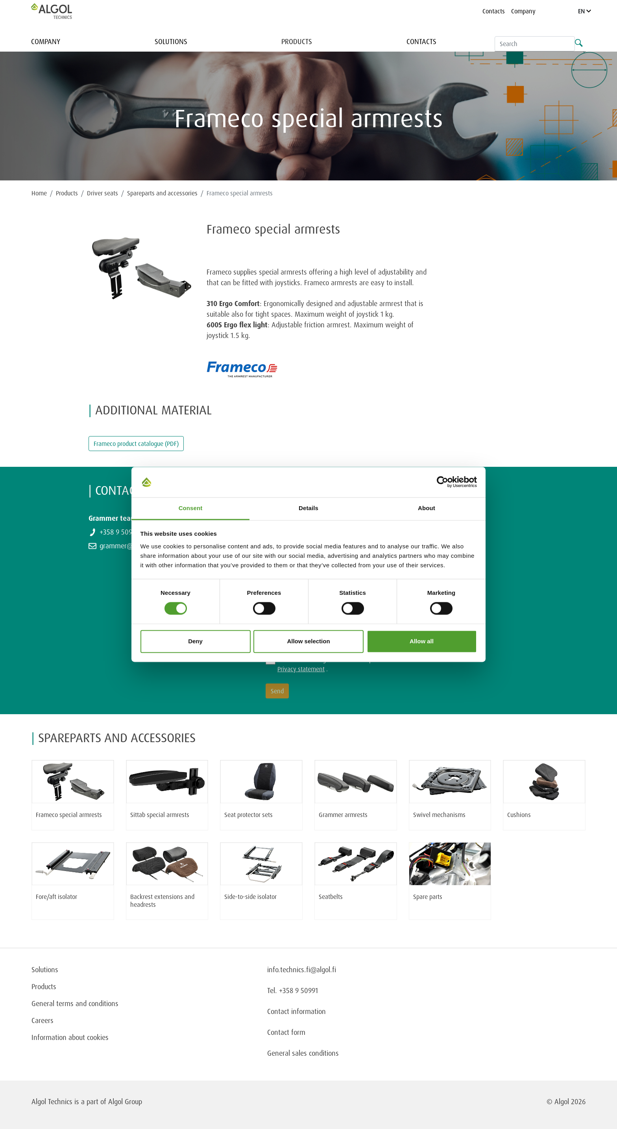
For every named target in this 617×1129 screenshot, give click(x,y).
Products (296, 41)
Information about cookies (70, 1037)
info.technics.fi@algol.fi (301, 969)
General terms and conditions (74, 1003)
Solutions (171, 41)
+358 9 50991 (119, 531)
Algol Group (125, 1101)
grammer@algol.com (130, 545)
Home (39, 193)
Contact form (286, 1032)
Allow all (422, 641)
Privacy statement (301, 669)
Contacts (493, 11)
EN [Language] (584, 11)
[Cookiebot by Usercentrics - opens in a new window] (442, 482)
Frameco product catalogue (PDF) (136, 444)
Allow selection (308, 641)
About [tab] (426, 508)
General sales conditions (303, 1053)
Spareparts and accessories (162, 193)
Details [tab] (308, 508)
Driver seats (102, 193)
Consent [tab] (191, 508)
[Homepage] (60, 11)
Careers (42, 1020)
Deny (195, 641)
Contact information (296, 1011)
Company (523, 11)
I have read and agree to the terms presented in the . (344, 664)
